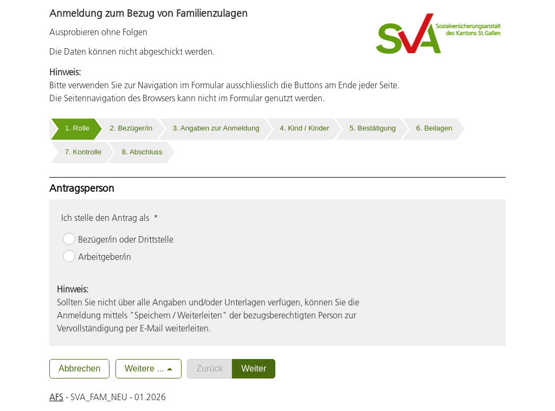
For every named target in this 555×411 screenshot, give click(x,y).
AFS (56, 397)
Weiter (253, 368)
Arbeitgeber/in (104, 256)
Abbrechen (79, 368)
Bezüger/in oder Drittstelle (125, 239)
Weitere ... (144, 368)
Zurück (209, 368)
